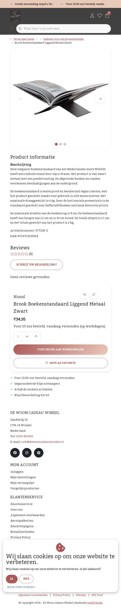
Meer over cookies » (21, 587)
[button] (84, 295)
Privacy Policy (61, 595)
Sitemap (81, 595)
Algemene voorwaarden (33, 595)
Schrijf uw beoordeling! (36, 265)
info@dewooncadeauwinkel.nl (42, 442)
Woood (19, 297)
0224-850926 (24, 436)
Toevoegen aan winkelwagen (60, 349)
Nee (26, 579)
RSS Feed (97, 595)
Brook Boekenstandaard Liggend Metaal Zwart (43, 42)
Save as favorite (60, 363)
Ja (11, 579)
